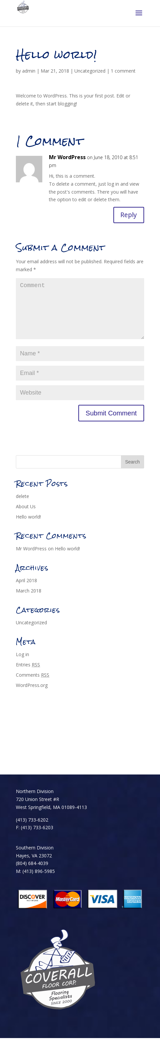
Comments (32, 686)
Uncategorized (89, 71)
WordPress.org (32, 696)
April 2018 (26, 591)
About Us (26, 517)
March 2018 (28, 601)
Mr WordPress (67, 157)
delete (22, 507)
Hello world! (28, 527)
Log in (22, 665)
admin (28, 71)
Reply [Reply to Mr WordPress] (128, 215)
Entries (28, 675)
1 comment (123, 71)
